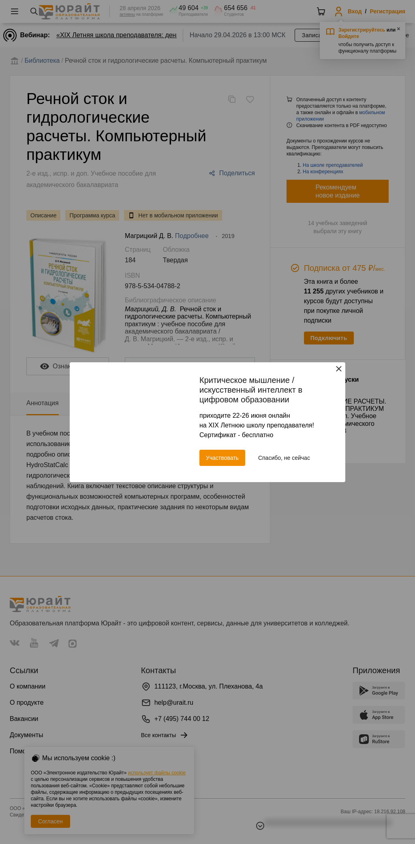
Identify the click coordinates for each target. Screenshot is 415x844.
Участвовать (222, 458)
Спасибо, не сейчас (284, 458)
